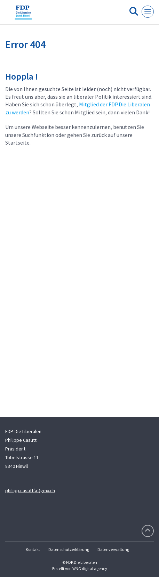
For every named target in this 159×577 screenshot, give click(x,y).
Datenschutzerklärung (68, 549)
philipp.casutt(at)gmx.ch (30, 490)
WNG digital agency (89, 568)
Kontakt (33, 549)
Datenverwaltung (113, 549)
